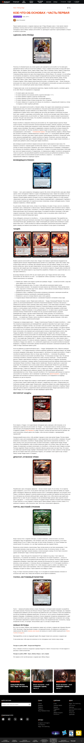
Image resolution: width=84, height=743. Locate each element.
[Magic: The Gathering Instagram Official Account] (27, 719)
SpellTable (71, 714)
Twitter (68, 631)
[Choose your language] (76, 741)
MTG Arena (24, 2)
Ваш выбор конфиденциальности (63, 741)
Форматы (40, 705)
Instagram (21, 633)
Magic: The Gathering (74, 703)
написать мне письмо (34, 631)
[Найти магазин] (29, 704)
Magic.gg (71, 707)
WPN (55, 711)
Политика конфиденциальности (25, 741)
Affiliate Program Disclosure (58, 713)
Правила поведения (14, 741)
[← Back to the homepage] (6, 2)
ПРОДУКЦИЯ (16, 1)
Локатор (63, 2)
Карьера (56, 707)
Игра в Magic (31, 2)
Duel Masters (41, 724)
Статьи (55, 2)
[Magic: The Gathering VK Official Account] (3, 719)
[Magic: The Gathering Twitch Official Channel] (9, 719)
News (14, 8)
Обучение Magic (40, 2)
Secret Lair (72, 712)
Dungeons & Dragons (44, 723)
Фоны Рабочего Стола (44, 711)
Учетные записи (76, 2)
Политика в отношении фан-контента (44, 740)
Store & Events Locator (75, 709)
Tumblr (15, 633)
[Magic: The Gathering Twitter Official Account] (15, 719)
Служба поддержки (35, 741)
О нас (55, 703)
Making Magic (21, 8)
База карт (69, 2)
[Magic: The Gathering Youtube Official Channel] (21, 719)
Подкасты (40, 709)
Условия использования (5, 741)
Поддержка (56, 709)
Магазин (48, 2)
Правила (40, 707)
